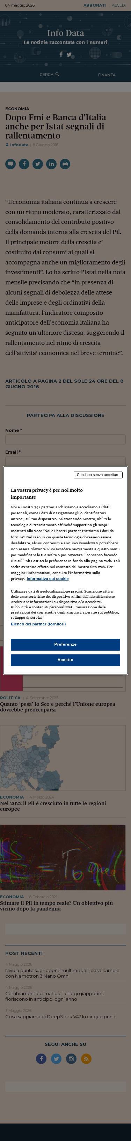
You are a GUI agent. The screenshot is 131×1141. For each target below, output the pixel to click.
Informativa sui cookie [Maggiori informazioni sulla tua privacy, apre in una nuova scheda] (47, 578)
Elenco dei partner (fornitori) (38, 624)
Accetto (66, 660)
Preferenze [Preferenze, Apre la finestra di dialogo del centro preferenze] (65, 645)
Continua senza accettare (98, 475)
